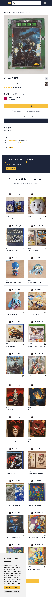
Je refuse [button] (15, 587)
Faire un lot (11, 168)
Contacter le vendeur (26, 117)
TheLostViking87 (14, 83)
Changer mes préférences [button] (12, 591)
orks (11, 147)
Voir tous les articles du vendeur (26, 581)
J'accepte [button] (7, 587)
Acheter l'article (26, 106)
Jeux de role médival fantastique (21, 12)
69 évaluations (17, 87)
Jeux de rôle (7, 12)
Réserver (26, 121)
